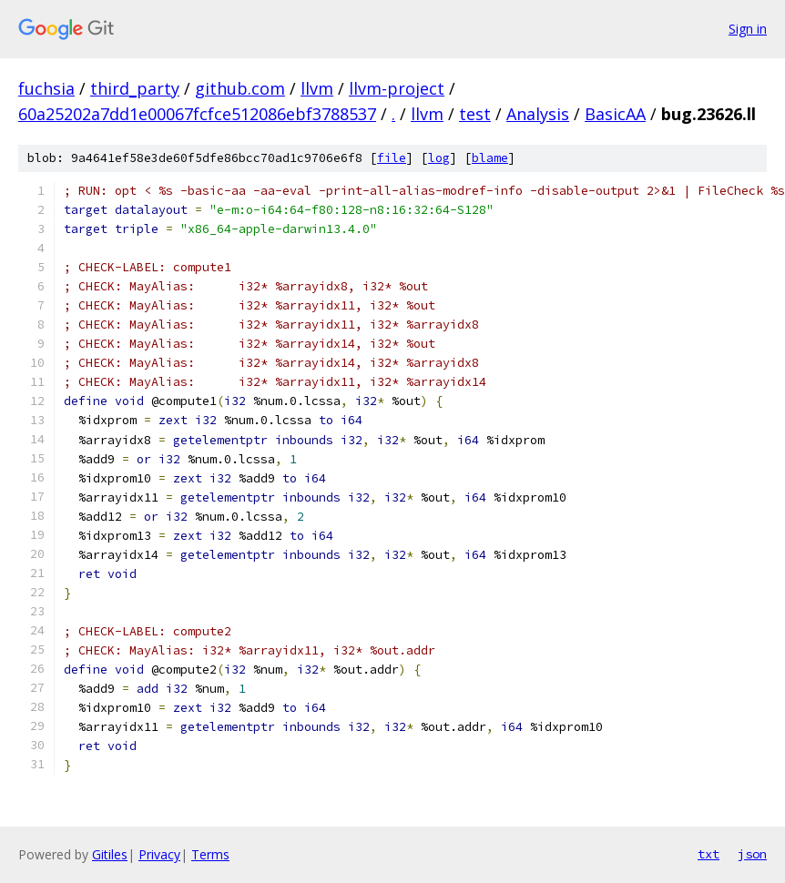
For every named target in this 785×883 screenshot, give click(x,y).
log (439, 158)
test (475, 114)
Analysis (537, 114)
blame (490, 158)
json (752, 854)
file (391, 158)
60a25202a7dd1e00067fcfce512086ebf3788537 (197, 114)
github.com (240, 88)
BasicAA (615, 114)
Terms (210, 854)
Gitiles (109, 854)
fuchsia (46, 88)
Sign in (748, 28)
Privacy (159, 854)
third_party (134, 88)
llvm (317, 88)
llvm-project (396, 88)
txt (708, 854)
